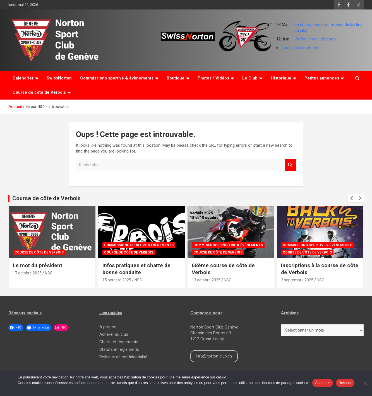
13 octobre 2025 (206, 280)
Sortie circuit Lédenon (316, 39)
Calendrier (23, 78)
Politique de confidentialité (123, 356)
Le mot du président (37, 265)
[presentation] (352, 198)
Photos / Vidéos (213, 78)
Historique (281, 78)
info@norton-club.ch (214, 356)
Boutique (175, 78)
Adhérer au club (113, 334)
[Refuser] (365, 383)
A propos (107, 326)
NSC (48, 273)
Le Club (250, 78)
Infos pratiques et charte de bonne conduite (136, 269)
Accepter (322, 383)
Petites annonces (321, 78)
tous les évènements (301, 47)
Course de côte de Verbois (39, 92)
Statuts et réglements (119, 349)
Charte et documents (118, 341)
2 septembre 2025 (297, 280)
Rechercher (290, 165)
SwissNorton (59, 78)
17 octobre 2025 (27, 273)
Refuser (345, 383)
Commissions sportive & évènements (116, 78)
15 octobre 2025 (116, 280)
